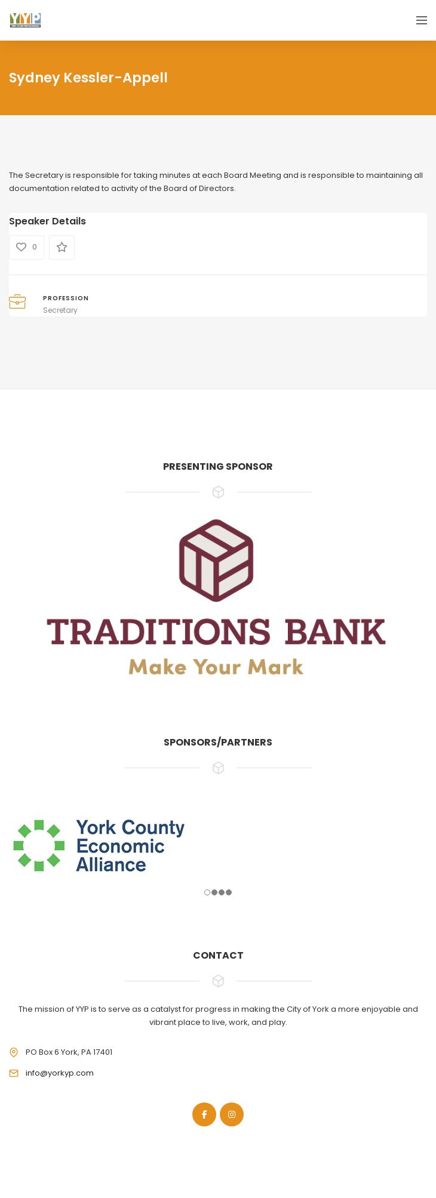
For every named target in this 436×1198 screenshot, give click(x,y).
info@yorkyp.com (60, 1073)
